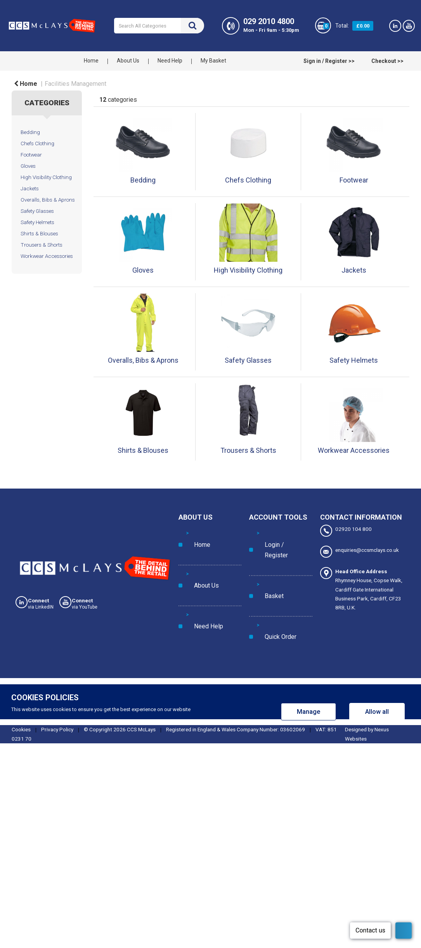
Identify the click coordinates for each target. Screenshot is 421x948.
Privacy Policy (57, 683)
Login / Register (275, 532)
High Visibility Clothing (46, 177)
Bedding (30, 132)
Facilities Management (75, 83)
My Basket (213, 60)
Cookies (21, 683)
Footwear (31, 154)
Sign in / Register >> (329, 61)
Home (91, 60)
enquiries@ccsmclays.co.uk (359, 549)
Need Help (170, 60)
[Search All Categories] (159, 25)
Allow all (377, 666)
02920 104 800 (346, 531)
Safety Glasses (37, 211)
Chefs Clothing (37, 143)
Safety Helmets (37, 222)
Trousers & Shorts (41, 245)
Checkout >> (387, 61)
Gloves (28, 166)
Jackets (30, 188)
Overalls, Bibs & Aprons (48, 200)
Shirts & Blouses (39, 233)
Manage (308, 666)
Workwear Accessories (47, 256)
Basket (265, 548)
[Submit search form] (192, 25)
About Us (128, 60)
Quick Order (271, 564)
